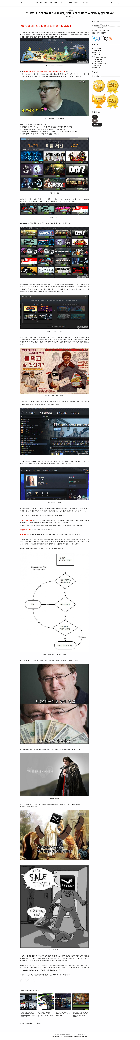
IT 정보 (62, 2)
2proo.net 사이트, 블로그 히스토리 (101, 30)
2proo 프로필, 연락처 (97, 27)
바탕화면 (85, 2)
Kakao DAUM (77, 1034)
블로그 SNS (53, 2)
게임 (45, 2)
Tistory (83, 1034)
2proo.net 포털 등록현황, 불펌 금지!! (101, 25)
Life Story (39, 2)
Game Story (70, 10)
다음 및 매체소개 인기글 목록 (99, 33)
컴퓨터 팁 (77, 2)
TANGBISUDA (63, 1034)
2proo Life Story (83, 1036)
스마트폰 (69, 2)
